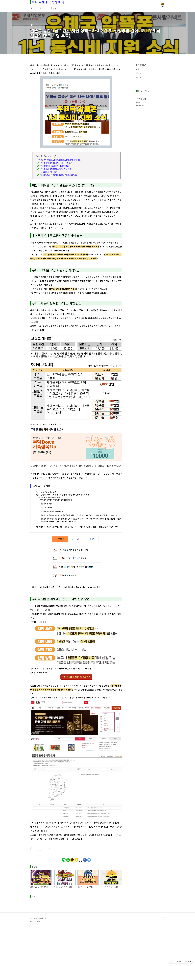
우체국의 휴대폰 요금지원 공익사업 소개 (56, 162)
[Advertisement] (76, 875)
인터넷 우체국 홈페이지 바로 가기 (76, 677)
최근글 (139, 91)
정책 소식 (139, 73)
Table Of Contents (44, 156)
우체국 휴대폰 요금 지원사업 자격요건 (55, 165)
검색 (157, 5)
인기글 (147, 91)
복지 (137, 69)
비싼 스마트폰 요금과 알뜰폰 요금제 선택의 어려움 (60, 159)
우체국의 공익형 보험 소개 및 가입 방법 (55, 168)
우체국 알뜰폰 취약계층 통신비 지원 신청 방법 (58, 174)
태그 (41, 7)
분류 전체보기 (141, 65)
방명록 (53, 7)
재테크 (138, 77)
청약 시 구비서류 (50, 171)
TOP (163, 958)
